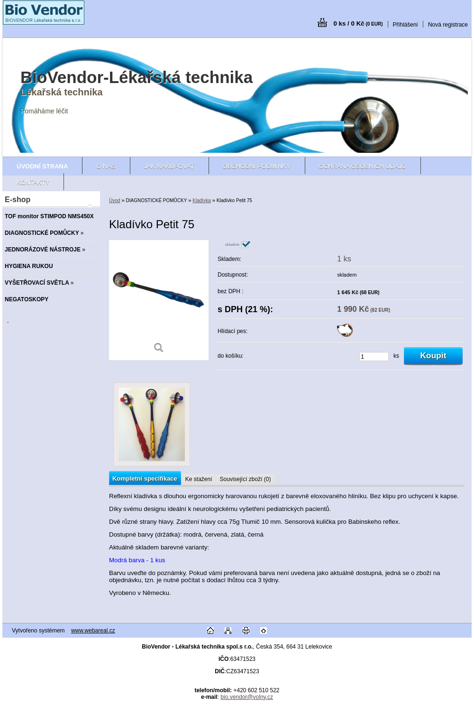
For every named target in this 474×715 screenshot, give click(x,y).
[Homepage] (42, 166)
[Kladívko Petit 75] (158, 300)
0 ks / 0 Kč (358, 23)
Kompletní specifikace (144, 478)
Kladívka (201, 200)
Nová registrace (448, 24)
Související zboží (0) (245, 479)
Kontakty (33, 182)
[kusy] (374, 356)
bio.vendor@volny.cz (246, 697)
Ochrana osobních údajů (362, 166)
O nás (105, 166)
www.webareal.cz (93, 630)
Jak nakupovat (169, 166)
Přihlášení (405, 24)
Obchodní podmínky (257, 166)
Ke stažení (198, 479)
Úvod (114, 200)
